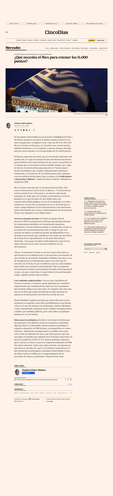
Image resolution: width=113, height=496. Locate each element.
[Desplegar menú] (7, 32)
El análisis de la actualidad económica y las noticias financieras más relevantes (37, 379)
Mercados (30, 40)
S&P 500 (29, 23)
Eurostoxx (91, 252)
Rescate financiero (62, 393)
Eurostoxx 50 (69, 23)
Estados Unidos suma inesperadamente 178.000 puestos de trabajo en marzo (95, 213)
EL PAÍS (74, 40)
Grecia (32, 393)
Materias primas (75, 48)
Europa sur (49, 393)
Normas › (70, 384)
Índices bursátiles (24, 393)
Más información (19, 401)
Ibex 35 (11, 23)
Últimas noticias (61, 40)
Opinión (68, 40)
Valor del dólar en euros (92, 23)
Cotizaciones (43, 40)
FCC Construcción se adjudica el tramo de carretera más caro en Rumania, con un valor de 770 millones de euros (95, 221)
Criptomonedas (93, 48)
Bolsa (47, 48)
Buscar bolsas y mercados (92, 244)
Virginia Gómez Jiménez (23, 123)
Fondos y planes (51, 40)
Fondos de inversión (65, 48)
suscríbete (92, 40)
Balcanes (42, 393)
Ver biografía (28, 373)
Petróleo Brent (49, 23)
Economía (36, 40)
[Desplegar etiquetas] (71, 393)
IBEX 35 (16, 393)
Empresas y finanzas (21, 40)
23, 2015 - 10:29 (23, 125)
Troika (54, 393)
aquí (51, 401)
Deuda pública (84, 48)
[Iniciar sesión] (102, 40)
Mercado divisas (54, 48)
